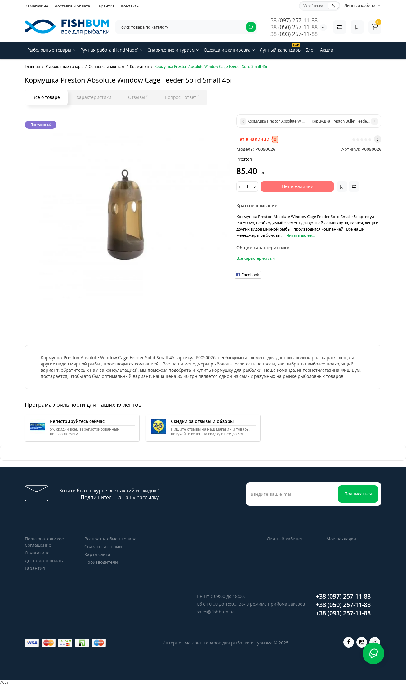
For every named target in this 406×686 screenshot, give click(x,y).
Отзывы (138, 97)
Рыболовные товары (51, 50)
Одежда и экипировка (229, 50)
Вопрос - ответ (182, 97)
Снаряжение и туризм (173, 50)
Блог (310, 50)
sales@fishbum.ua (216, 612)
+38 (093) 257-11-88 (292, 34)
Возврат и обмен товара (110, 539)
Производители (101, 562)
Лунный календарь (280, 48)
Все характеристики (255, 258)
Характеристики (94, 97)
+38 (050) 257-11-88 (292, 27)
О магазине (37, 6)
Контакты (130, 6)
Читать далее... (300, 235)
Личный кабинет (285, 539)
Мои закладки (341, 539)
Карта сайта (97, 554)
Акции (326, 50)
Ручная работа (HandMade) (111, 50)
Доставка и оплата (72, 6)
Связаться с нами (103, 546)
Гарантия (105, 6)
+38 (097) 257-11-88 (292, 20)
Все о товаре (46, 97)
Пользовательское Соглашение (44, 542)
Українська (313, 5)
